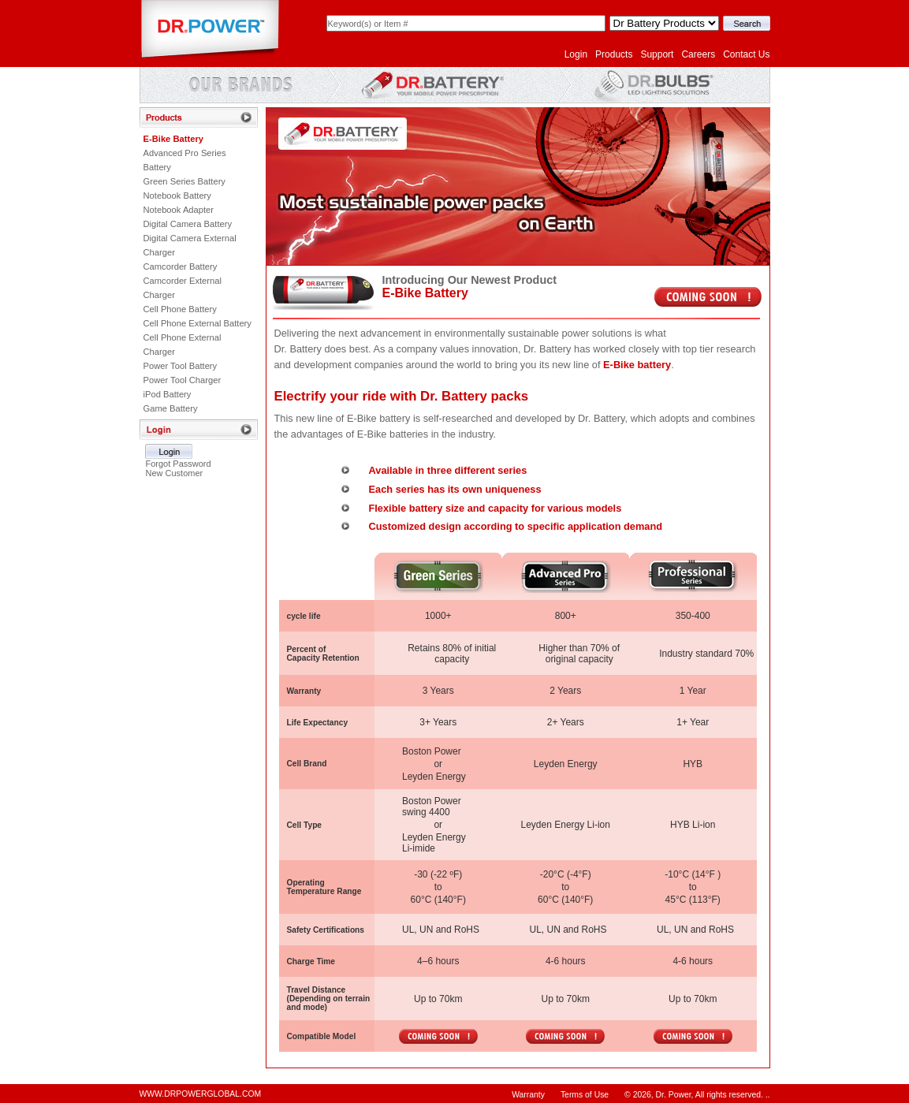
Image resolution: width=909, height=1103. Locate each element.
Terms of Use (585, 1094)
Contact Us (746, 54)
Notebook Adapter (178, 209)
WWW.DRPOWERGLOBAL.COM (201, 1094)
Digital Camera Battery (188, 224)
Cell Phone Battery (180, 309)
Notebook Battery (177, 195)
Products (613, 54)
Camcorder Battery (180, 266)
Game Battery (170, 408)
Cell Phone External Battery (197, 323)
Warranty (528, 1094)
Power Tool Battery (180, 366)
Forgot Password (177, 463)
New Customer (174, 473)
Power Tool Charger (182, 380)
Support (656, 54)
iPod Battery (167, 394)
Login (575, 54)
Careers (698, 54)
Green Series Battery (184, 181)
